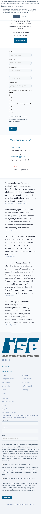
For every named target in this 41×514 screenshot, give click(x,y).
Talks (4, 405)
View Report (20, 41)
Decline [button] (24, 16)
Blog (4, 409)
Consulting (26, 382)
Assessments (27, 379)
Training (25, 390)
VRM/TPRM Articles (9, 412)
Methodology (6, 382)
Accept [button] (16, 16)
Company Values (8, 379)
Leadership (6, 386)
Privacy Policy (7, 371)
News (4, 390)
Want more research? (20, 140)
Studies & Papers (8, 401)
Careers (4, 393)
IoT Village (27, 386)
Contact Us (6, 366)
